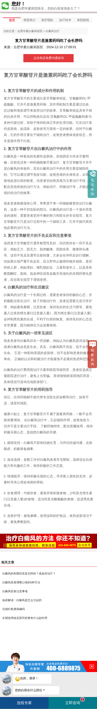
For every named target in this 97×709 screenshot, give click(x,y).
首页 (12, 20)
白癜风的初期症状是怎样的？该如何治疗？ (29, 573)
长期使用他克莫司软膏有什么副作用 (24, 618)
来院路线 (83, 20)
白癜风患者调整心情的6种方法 (21, 582)
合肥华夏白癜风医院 (30, 31)
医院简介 (30, 20)
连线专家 (24, 703)
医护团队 (47, 20)
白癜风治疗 (53, 31)
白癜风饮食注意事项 (15, 591)
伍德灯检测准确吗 (13, 609)
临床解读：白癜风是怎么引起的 (22, 600)
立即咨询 (75, 701)
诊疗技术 (65, 20)
